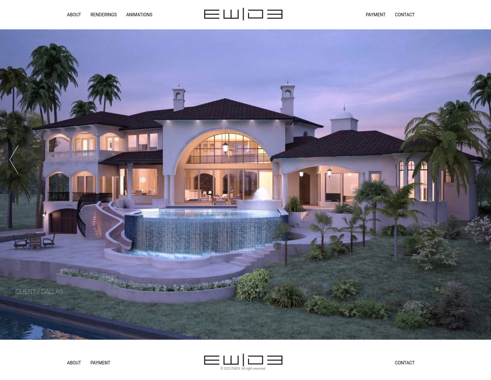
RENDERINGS (103, 14)
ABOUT (74, 14)
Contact (405, 14)
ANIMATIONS (139, 14)
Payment (375, 14)
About (74, 362)
